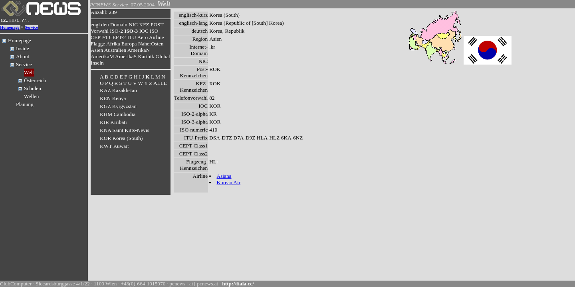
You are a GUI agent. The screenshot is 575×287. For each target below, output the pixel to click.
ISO (154, 31)
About (22, 56)
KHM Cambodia (117, 114)
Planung (25, 104)
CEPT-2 (117, 37)
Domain (118, 25)
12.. (4, 20)
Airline (156, 37)
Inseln (97, 63)
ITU (131, 37)
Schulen (32, 88)
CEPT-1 (99, 37)
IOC (144, 31)
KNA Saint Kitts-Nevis (124, 130)
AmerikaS (126, 56)
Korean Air (229, 182)
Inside (22, 48)
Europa (129, 44)
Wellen (31, 96)
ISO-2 (116, 31)
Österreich (35, 80)
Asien (97, 50)
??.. (25, 20)
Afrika (113, 44)
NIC (133, 25)
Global (163, 56)
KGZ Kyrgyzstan (118, 106)
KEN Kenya (113, 98)
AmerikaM (102, 56)
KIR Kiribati (113, 122)
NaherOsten (151, 44)
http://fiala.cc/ (238, 284)
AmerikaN (138, 50)
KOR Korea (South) (121, 138)
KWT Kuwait (114, 146)
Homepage (10, 27)
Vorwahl (100, 31)
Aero (142, 37)
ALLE (160, 83)
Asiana (224, 176)
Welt (29, 72)
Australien (115, 50)
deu (105, 25)
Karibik (146, 56)
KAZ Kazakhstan (118, 90)
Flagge (98, 44)
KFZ (144, 25)
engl (95, 25)
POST (157, 25)
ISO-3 (131, 31)
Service (31, 27)
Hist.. (15, 20)
